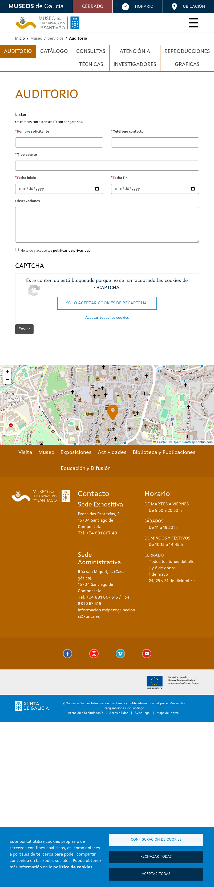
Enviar (24, 329)
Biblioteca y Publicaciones (164, 452)
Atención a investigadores (135, 58)
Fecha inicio (26, 178)
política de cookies (72, 867)
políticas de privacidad (72, 250)
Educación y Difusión (86, 468)
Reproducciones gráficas (187, 58)
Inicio (20, 39)
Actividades (112, 452)
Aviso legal (143, 713)
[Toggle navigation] (193, 24)
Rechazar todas (156, 856)
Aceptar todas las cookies (107, 318)
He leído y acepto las (56, 250)
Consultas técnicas (90, 58)
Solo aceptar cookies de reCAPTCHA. (107, 303)
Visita (25, 452)
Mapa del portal (168, 713)
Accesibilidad (118, 713)
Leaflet (160, 442)
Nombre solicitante (33, 131)
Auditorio (18, 51)
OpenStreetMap (183, 442)
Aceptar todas (156, 874)
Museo (46, 452)
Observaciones (27, 201)
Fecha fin (120, 178)
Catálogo (54, 51)
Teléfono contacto (128, 131)
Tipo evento (27, 155)
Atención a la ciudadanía (85, 713)
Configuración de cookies (156, 839)
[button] (113, 412)
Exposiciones (76, 452)
